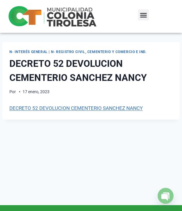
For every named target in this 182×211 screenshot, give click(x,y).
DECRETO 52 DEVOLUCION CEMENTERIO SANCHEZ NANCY (76, 108)
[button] (143, 15)
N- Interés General (28, 52)
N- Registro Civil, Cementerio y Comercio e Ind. (99, 52)
